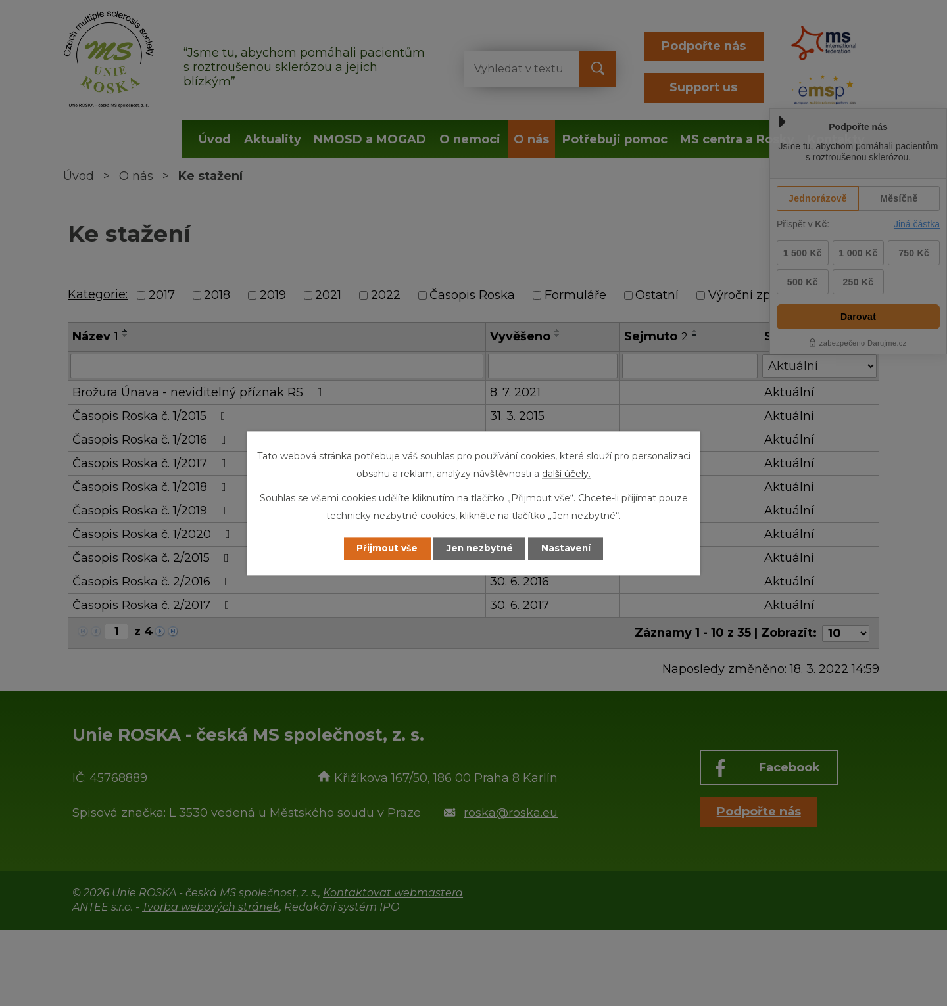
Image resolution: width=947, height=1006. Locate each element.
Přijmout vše (384, 549)
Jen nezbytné (479, 549)
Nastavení (570, 549)
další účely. (566, 474)
